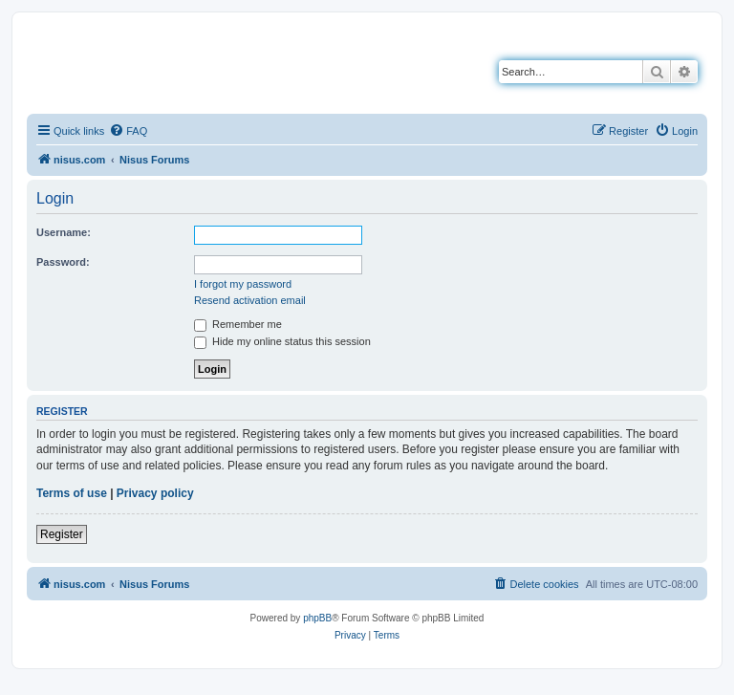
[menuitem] (128, 130)
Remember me (238, 324)
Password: (63, 262)
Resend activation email (250, 300)
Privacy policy (155, 493)
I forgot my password (242, 284)
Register (61, 534)
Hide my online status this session (282, 341)
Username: (63, 232)
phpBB (317, 618)
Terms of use (71, 493)
